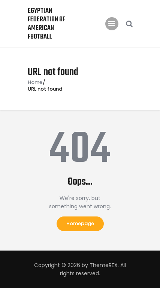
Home (35, 82)
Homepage (80, 223)
